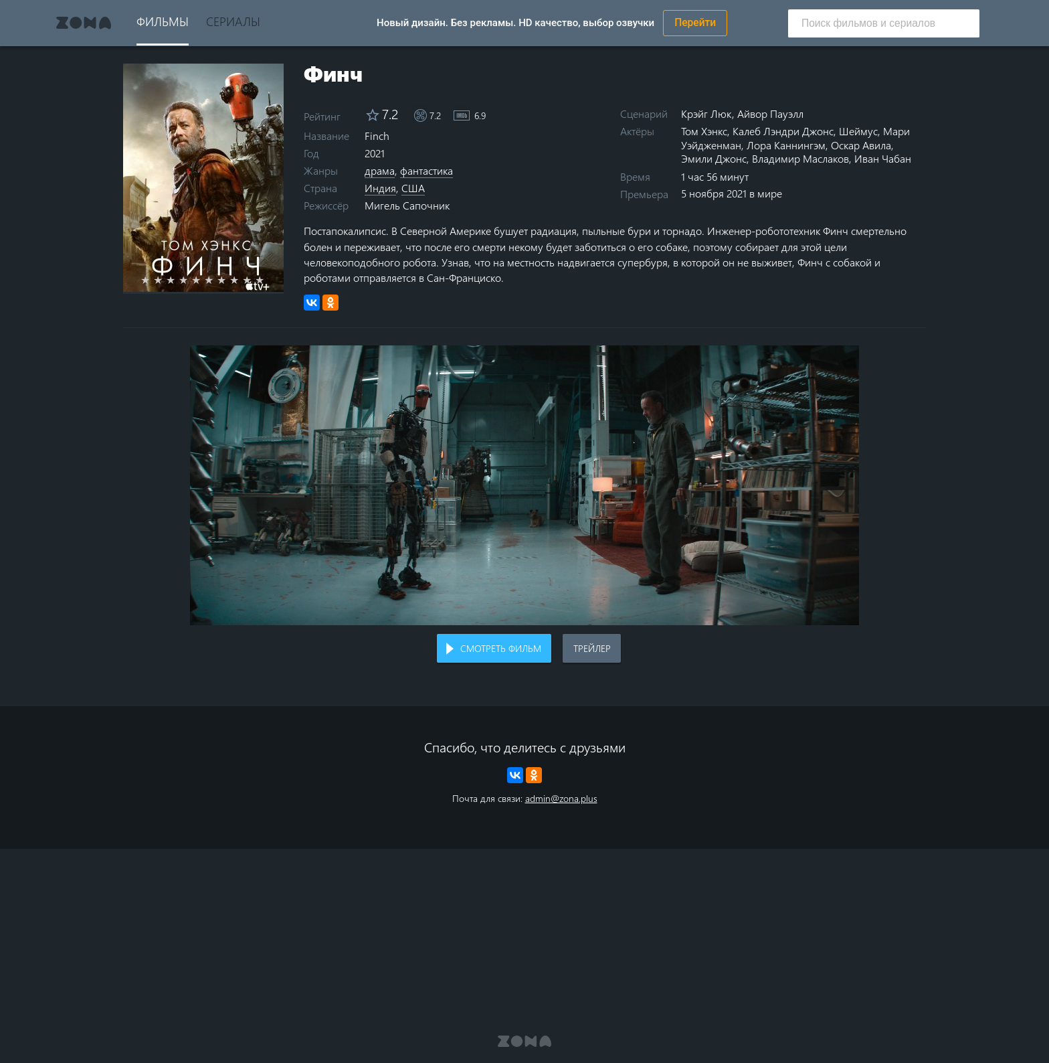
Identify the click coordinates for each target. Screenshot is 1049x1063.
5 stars (203, 280)
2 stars (165, 280)
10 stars (267, 280)
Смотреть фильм (500, 648)
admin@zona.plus (561, 798)
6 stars (216, 280)
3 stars (178, 280)
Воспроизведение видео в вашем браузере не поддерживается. (524, 485)
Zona (83, 23)
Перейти (695, 23)
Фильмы (162, 21)
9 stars (254, 280)
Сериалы (233, 21)
